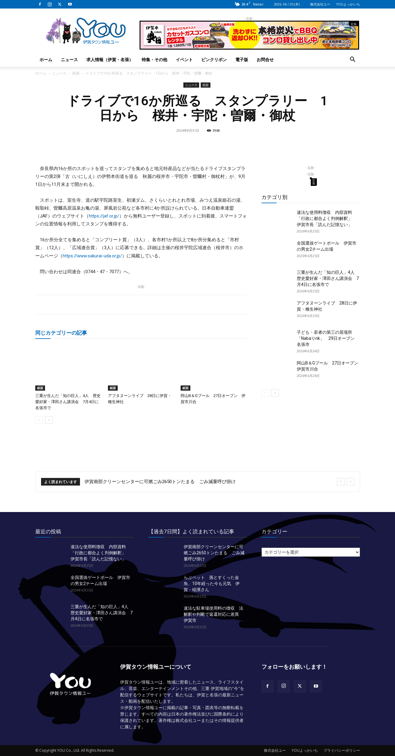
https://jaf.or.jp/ (104, 216)
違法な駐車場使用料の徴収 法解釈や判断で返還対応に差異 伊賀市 (213, 614)
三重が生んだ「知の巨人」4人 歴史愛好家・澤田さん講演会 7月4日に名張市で (68, 401)
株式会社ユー (320, 4)
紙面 (76, 73)
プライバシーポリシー (342, 750)
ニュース (69, 59)
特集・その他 (154, 59)
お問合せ (265, 59)
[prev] (341, 482)
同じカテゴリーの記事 (61, 332)
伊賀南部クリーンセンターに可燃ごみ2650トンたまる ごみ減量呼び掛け (160, 481)
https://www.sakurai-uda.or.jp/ (92, 256)
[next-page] (49, 420)
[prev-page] (39, 420)
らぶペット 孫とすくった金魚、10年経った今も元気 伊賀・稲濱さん (212, 583)
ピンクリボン (214, 59)
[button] (352, 60)
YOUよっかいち (348, 4)
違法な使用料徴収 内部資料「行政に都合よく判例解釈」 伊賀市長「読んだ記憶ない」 (326, 218)
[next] (350, 482)
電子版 (241, 59)
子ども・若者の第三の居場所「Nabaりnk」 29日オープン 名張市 (328, 338)
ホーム (46, 59)
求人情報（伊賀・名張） (109, 59)
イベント (184, 59)
